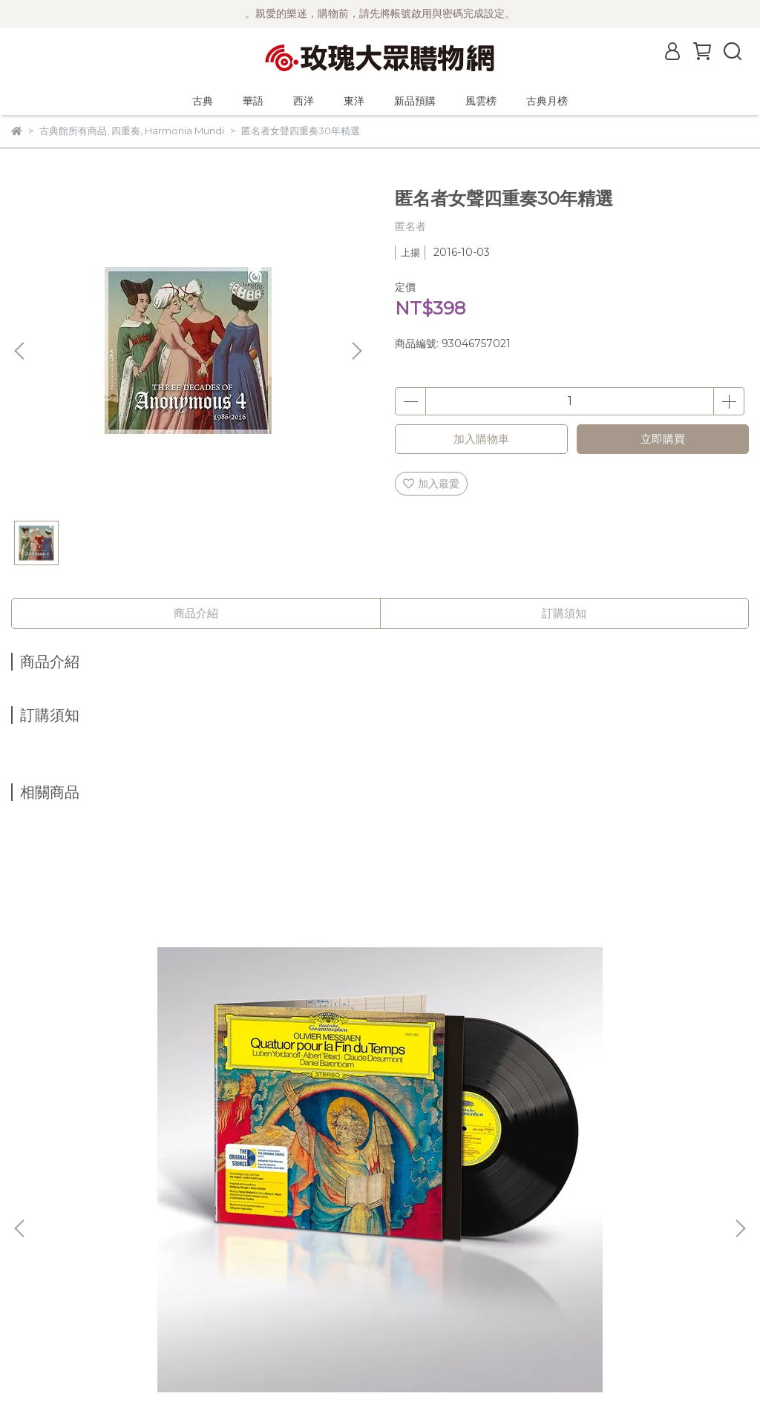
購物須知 (32, 1281)
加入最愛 (431, 483)
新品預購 (415, 101)
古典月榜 (547, 101)
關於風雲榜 (37, 1258)
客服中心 (32, 1325)
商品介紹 (196, 613)
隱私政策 (32, 1303)
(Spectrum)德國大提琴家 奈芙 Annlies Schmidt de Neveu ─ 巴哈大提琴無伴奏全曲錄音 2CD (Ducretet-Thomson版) (374, 1055)
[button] (356, 351)
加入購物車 (481, 439)
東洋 (354, 101)
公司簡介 (32, 1236)
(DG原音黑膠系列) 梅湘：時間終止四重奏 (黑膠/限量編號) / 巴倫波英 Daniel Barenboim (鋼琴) (139, 1055)
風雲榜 (481, 101)
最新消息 (32, 1214)
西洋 (303, 101)
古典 (202, 101)
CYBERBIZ (357, 1384)
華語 (253, 101)
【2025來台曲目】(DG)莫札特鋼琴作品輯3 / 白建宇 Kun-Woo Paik (612, 1055)
